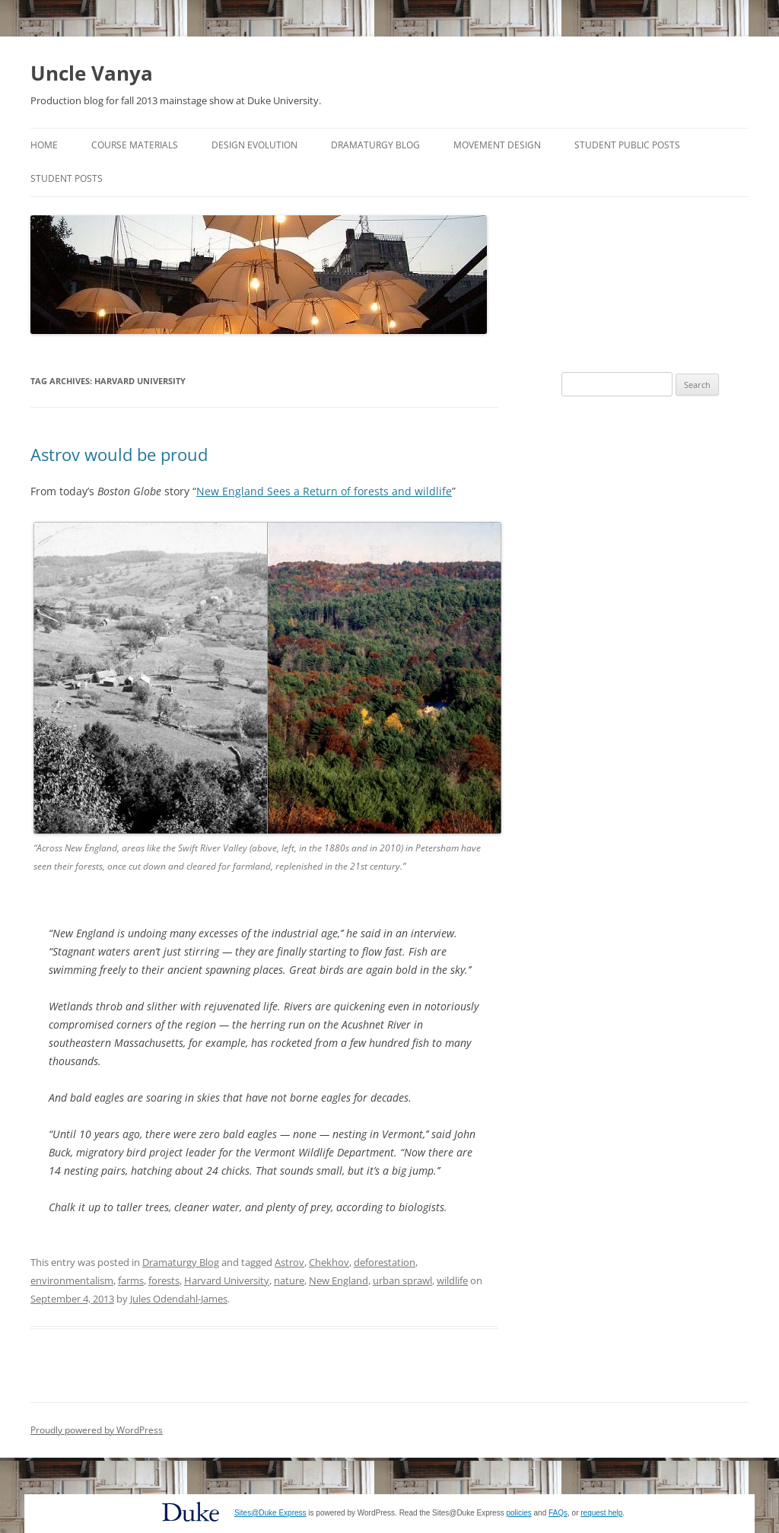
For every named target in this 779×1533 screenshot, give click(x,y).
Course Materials (134, 144)
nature (289, 1280)
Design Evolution (254, 144)
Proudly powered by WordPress (96, 1429)
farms (131, 1280)
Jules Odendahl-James (178, 1299)
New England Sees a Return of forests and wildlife (324, 491)
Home (44, 144)
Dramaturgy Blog (375, 144)
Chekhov (329, 1262)
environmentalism (71, 1280)
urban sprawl (402, 1280)
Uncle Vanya (91, 73)
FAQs (558, 1513)
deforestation (384, 1262)
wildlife (452, 1280)
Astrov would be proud (119, 454)
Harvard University (226, 1280)
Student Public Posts (627, 144)
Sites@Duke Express (270, 1513)
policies (518, 1513)
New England (338, 1280)
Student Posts (66, 178)
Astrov (289, 1262)
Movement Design (497, 144)
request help (601, 1513)
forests (164, 1280)
